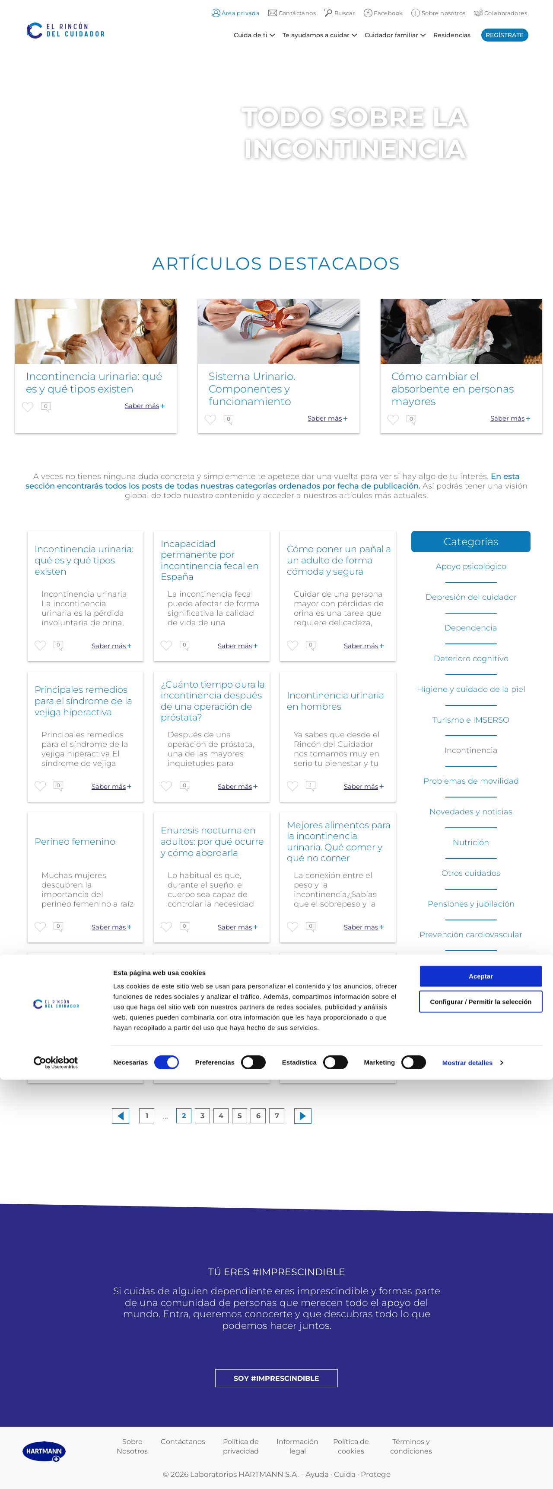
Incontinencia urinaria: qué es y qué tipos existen (84, 560)
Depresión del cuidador (471, 597)
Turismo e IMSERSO (470, 720)
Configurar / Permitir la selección (480, 1411)
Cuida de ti (250, 35)
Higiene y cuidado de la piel (471, 689)
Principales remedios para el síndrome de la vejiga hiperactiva (83, 700)
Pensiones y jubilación (471, 904)
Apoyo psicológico (471, 566)
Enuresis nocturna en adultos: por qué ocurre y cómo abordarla (212, 841)
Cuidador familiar (391, 35)
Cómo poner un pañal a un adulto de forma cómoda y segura (339, 560)
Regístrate (505, 35)
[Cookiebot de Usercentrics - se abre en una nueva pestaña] (56, 1472)
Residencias (451, 35)
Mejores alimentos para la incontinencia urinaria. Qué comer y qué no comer (339, 842)
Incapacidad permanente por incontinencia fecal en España (210, 560)
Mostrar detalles (467, 1472)
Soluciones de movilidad (470, 996)
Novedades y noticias (470, 812)
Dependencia (471, 628)
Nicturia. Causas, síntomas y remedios (81, 982)
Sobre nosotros (438, 13)
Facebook (383, 13)
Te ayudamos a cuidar (316, 35)
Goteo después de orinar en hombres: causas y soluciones (330, 981)
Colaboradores (500, 13)
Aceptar (481, 1385)
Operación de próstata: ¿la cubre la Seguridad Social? (211, 981)
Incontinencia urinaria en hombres (335, 701)
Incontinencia (471, 750)
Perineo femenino (75, 841)
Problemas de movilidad (471, 781)
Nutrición (471, 842)
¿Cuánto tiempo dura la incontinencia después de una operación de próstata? (213, 701)
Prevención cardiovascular (471, 934)
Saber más (142, 406)
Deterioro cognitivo (471, 658)
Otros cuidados (471, 873)
